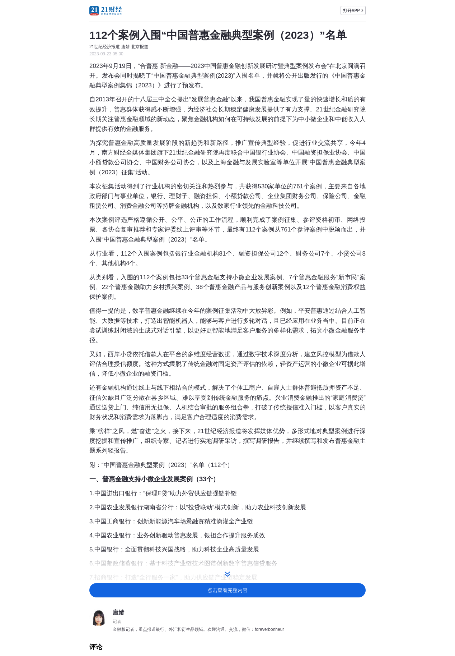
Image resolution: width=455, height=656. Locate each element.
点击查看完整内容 (227, 590)
